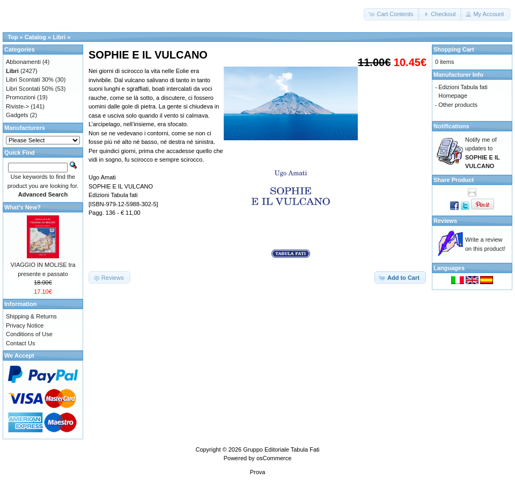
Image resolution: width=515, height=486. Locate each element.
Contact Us (20, 343)
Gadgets (17, 115)
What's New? (22, 207)
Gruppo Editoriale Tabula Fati (281, 449)
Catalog (35, 37)
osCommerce (273, 458)
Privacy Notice (24, 325)
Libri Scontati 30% (30, 79)
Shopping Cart (453, 49)
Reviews (445, 220)
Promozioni (20, 97)
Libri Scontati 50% (30, 88)
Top (13, 37)
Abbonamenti (23, 62)
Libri (59, 37)
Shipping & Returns (31, 316)
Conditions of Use (29, 334)
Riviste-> (17, 106)
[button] (392, 14)
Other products (457, 104)
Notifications (451, 126)
